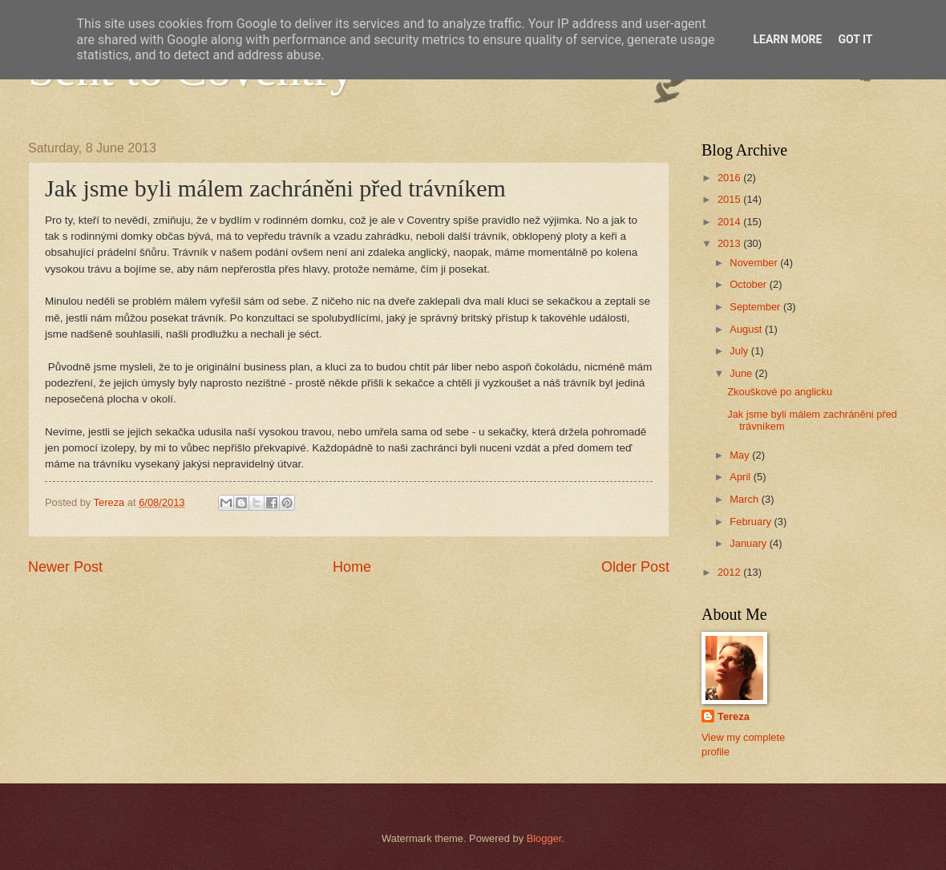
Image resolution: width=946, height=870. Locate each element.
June (742, 373)
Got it (855, 39)
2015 (730, 199)
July (740, 351)
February (752, 522)
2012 (730, 572)
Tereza (734, 716)
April (741, 477)
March (745, 499)
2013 (730, 243)
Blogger (544, 838)
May (741, 455)
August (747, 329)
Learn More (787, 39)
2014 (730, 222)
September (756, 307)
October (749, 284)
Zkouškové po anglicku (779, 392)
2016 (730, 178)
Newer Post (65, 567)
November (755, 263)
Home (352, 567)
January (749, 543)
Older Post (635, 567)
